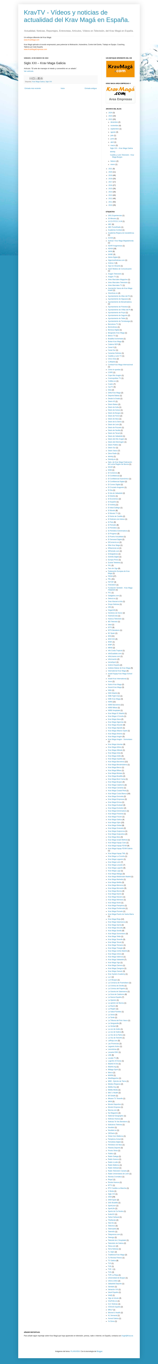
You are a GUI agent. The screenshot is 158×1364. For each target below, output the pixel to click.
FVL (109, 593)
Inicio (63, 88)
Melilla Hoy (112, 1087)
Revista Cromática (115, 1177)
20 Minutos (112, 219)
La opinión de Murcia (116, 1003)
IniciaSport (112, 662)
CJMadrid (111, 362)
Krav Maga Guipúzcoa (116, 831)
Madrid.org (112, 1067)
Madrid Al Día (113, 1064)
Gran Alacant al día (115, 601)
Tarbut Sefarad (113, 1217)
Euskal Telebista (114, 563)
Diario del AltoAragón (116, 442)
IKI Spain (111, 633)
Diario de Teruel (114, 433)
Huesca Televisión (115, 619)
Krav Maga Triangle (115, 948)
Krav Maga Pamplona (116, 906)
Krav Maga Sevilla (115, 931)
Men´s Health (113, 1093)
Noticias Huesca (114, 1119)
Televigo (111, 1237)
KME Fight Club (114, 696)
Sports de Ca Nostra (115, 1211)
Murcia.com (112, 1110)
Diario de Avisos (114, 410)
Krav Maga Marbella (115, 879)
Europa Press (113, 560)
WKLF (110, 1310)
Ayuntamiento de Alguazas (118, 299)
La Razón (111, 1006)
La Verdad (112, 1026)
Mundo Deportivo (114, 1104)
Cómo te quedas (114, 370)
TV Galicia (112, 1261)
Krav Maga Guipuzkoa (116, 834)
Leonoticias (112, 1049)
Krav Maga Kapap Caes (117, 843)
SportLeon (112, 1206)
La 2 (109, 977)
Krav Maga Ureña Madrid (117, 951)
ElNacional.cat (113, 548)
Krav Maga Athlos (114, 747)
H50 (109, 607)
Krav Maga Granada (115, 828)
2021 (111, 169)
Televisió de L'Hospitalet (117, 1240)
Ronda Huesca (113, 1182)
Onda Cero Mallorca (115, 1136)
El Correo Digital (114, 485)
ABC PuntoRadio (114, 227)
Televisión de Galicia (115, 1243)
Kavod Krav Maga (114, 687)
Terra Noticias (113, 1249)
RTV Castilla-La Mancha (117, 1188)
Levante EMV (113, 1052)
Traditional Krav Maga (116, 1255)
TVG (110, 1272)
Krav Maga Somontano (116, 934)
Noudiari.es (112, 1130)
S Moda (111, 1191)
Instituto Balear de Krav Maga (119, 668)
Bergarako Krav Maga (116, 333)
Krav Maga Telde (114, 936)
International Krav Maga (117, 671)
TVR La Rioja (113, 1275)
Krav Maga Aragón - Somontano (120, 739)
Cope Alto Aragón (114, 375)
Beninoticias (112, 327)
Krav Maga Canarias (115, 788)
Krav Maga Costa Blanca (117, 794)
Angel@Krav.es (127, 1336)
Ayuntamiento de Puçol (116, 313)
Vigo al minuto (113, 1298)
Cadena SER (113, 344)
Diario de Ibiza (113, 419)
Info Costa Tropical (115, 651)
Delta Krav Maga (114, 393)
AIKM (110, 251)
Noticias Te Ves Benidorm (117, 1122)
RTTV (110, 1185)
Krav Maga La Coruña (116, 856)
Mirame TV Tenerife (115, 1099)
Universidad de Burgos (116, 1278)
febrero (113, 161)
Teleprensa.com (114, 1234)
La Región (112, 1009)
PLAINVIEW (75, 1351)
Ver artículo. (29, 71)
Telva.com (112, 1246)
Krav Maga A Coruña (116, 716)
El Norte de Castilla (115, 516)
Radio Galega (113, 1156)
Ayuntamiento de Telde (116, 318)
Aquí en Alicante (114, 266)
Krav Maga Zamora (115, 965)
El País (110, 522)
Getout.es (111, 598)
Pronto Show (113, 1151)
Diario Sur (111, 448)
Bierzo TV (111, 336)
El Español (112, 502)
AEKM (110, 249)
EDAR (110, 467)
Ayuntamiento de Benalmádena (120, 302)
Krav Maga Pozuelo (115, 911)
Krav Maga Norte (114, 903)
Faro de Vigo (113, 568)
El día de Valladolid (115, 493)
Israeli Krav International (117, 679)
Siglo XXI (49, 81)
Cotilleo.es (112, 381)
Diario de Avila (113, 407)
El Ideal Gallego (114, 508)
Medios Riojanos (114, 1084)
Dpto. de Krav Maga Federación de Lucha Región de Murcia (120, 463)
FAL (109, 565)
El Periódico (112, 528)
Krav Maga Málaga (115, 874)
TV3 (109, 1263)
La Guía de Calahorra (116, 994)
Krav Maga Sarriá (114, 925)
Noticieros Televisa (115, 1125)
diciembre (114, 122)
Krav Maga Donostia (115, 796)
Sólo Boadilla (113, 1203)
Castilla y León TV (115, 356)
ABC (110, 224)
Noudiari (111, 1127)
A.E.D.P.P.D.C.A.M (115, 221)
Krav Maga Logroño (115, 868)
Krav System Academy (116, 974)
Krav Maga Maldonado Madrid (119, 877)
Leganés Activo (113, 1046)
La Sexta (111, 1015)
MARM (110, 1075)
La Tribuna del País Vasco (118, 1020)
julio (112, 135)
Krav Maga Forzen (115, 817)
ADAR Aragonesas (115, 246)
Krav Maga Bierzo (114, 767)
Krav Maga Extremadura (117, 811)
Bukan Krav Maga (114, 342)
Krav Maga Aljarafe (115, 728)
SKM (110, 1197)
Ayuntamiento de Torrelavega (119, 321)
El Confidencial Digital (116, 482)
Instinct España (114, 665)
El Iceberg (112, 505)
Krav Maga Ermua (115, 802)
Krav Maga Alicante (115, 725)
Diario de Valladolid (115, 436)
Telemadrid (112, 1229)
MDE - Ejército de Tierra (117, 1081)
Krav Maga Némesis (115, 900)
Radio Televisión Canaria (117, 1171)
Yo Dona (111, 1321)
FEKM (110, 576)
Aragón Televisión (114, 274)
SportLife (111, 1208)
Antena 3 (111, 263)
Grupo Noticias (113, 604)
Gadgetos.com (113, 596)
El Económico (113, 499)
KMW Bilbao (112, 708)
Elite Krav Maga (114, 545)
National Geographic (115, 1116)
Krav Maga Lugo (114, 871)
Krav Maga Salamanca (116, 922)
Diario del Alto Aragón (116, 439)
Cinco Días (112, 359)
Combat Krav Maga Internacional (120, 365)
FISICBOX (112, 585)
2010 (111, 205)
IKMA (110, 642)
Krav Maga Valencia (115, 957)
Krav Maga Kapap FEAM (117, 846)
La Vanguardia (113, 1023)
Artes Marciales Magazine (117, 280)
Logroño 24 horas (114, 1061)
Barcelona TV (113, 324)
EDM (110, 470)
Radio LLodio (113, 1162)
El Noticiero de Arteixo (116, 519)
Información (112, 659)
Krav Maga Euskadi (115, 805)
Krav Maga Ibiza (114, 837)
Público (110, 1154)
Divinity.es (112, 459)
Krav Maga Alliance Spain (117, 731)
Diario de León (113, 425)
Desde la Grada (114, 399)
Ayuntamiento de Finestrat (118, 307)
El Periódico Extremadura (117, 531)
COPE (110, 372)
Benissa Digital (113, 330)
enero (113, 164)
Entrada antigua (91, 88)
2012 (111, 198)
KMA (110, 690)
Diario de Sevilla (114, 430)
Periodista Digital (114, 1142)
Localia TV (112, 1058)
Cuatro (110, 384)
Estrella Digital (113, 557)
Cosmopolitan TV (114, 378)
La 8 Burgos (112, 980)
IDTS (110, 627)
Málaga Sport (113, 1070)
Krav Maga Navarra (115, 897)
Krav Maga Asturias (115, 744)
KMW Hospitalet (114, 710)
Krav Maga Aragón (115, 737)
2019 (111, 175)
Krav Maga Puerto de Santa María (121, 914)
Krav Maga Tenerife (115, 939)
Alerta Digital (113, 257)
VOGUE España (114, 1307)
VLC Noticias (113, 1304)
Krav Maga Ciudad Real (117, 791)
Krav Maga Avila (114, 753)
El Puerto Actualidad (115, 537)
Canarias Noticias (114, 353)
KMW (110, 702)
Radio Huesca (113, 1159)
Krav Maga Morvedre (116, 888)
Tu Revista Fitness (115, 1258)
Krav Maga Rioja (114, 919)
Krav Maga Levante (115, 865)
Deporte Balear (113, 396)
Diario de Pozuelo (114, 428)
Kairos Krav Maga (114, 684)
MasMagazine (113, 1078)
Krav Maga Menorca (115, 885)
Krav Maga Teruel (114, 942)
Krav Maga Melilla (114, 882)
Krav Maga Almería (115, 734)
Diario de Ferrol (114, 416)
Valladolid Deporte (115, 1284)
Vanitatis (111, 1287)
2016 (111, 185)
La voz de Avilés (114, 1029)
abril (112, 142)
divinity (112, 152)
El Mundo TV (113, 513)
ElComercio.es (113, 542)
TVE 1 (110, 1269)
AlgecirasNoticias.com (116, 260)
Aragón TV (112, 277)
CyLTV (110, 387)
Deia (110, 390)
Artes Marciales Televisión (118, 282)
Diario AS (111, 401)
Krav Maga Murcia (115, 891)
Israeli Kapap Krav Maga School (120, 674)
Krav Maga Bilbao (114, 770)
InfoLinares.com (114, 656)
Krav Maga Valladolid (116, 960)
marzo (113, 145)
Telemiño (111, 1232)
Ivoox (110, 681)
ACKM (110, 238)
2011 (111, 202)
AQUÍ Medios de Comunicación (120, 269)
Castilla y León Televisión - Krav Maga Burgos (122, 156)
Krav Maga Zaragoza (116, 968)
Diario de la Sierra (115, 422)
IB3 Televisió (112, 622)
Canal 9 (111, 347)
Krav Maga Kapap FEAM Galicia (120, 849)
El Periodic (112, 525)
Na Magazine (113, 1113)
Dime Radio (112, 453)
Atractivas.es (113, 293)
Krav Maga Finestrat (115, 814)
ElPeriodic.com (113, 551)
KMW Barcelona (114, 705)
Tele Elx (111, 1223)
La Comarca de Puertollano (118, 983)
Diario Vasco (112, 451)
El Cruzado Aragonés (116, 487)
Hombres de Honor (115, 613)
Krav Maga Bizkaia (115, 773)
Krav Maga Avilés (114, 756)
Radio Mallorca (113, 1165)
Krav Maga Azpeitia (115, 759)
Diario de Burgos (114, 413)
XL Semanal (112, 1315)
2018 (111, 179)
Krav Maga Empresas (116, 799)
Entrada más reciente (33, 88)
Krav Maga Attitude (115, 750)
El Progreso (112, 534)
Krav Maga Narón (114, 894)
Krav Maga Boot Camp (116, 779)
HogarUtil (111, 610)
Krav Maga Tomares (115, 945)
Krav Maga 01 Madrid (116, 713)
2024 (111, 113)
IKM (109, 636)
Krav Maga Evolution (116, 808)
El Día (110, 490)
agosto (113, 132)
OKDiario (111, 1133)
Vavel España (113, 1292)
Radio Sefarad (113, 1168)
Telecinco (111, 1226)
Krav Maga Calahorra (116, 785)
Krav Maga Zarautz (115, 971)
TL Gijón (111, 1252)
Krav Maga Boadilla (115, 776)
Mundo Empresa (114, 1107)
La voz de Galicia (114, 1032)
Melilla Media (113, 1090)
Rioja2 (110, 1180)
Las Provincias (113, 1044)
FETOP (111, 582)
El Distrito (111, 496)
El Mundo (111, 511)
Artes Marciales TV (115, 285)
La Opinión (112, 1000)
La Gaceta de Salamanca (117, 992)
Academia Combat (115, 230)
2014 (111, 192)
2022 (111, 119)
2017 (111, 182)
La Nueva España (114, 997)
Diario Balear (113, 404)
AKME (110, 254)
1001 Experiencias (115, 216)
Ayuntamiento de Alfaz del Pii (119, 296)
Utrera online (113, 1281)
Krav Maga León (114, 862)
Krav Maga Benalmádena (117, 765)
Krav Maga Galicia (38, 81)
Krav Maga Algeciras (116, 722)
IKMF (110, 645)
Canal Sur (111, 350)
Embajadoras (113, 554)
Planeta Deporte (114, 1148)
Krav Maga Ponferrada (116, 908)
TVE (109, 1266)
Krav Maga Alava (114, 719)
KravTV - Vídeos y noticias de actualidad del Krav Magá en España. (77, 16)
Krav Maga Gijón (114, 823)
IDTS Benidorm (114, 630)
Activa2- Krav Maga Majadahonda (121, 241)
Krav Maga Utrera (114, 954)
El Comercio (112, 473)
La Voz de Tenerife (115, 1038)
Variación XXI (113, 1290)
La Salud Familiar (114, 1012)
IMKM (110, 648)
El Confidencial (113, 476)
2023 (111, 116)
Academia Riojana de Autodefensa (121, 233)
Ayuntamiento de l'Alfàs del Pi (119, 310)
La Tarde (111, 1017)
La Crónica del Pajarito (116, 989)
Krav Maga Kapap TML (116, 853)
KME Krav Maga (114, 699)
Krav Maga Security (115, 928)
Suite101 (111, 1214)
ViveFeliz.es (112, 1301)
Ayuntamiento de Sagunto (117, 315)
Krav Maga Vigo (114, 963)
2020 (111, 172)
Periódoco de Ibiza (115, 1145)
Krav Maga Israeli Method (117, 840)
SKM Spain (112, 1200)
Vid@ (110, 1295)
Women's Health (114, 1313)
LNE (109, 1055)
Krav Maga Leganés (115, 859)
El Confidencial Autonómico (118, 479)
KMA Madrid (112, 693)
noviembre (115, 126)
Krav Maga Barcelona (116, 762)
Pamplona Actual (114, 1139)
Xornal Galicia (113, 1318)
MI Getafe (111, 1096)
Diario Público (113, 445)
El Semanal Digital (115, 539)
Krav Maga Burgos (115, 782)
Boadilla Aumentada (115, 339)
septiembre (115, 129)
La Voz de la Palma (115, 1035)
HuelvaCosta (113, 616)
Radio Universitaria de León (118, 1174)
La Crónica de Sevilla (116, 986)
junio (113, 139)
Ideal (110, 625)
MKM (110, 1101)
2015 (111, 189)
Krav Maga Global (115, 825)
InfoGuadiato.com (114, 654)
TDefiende (112, 1220)
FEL (109, 579)
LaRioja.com (112, 1041)
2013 (111, 195)
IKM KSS (111, 639)
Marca (110, 1073)
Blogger (99, 1351)
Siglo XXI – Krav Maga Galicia (121, 148)
